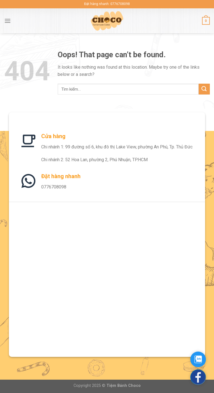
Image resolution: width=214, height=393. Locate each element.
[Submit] (204, 89)
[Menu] (7, 21)
